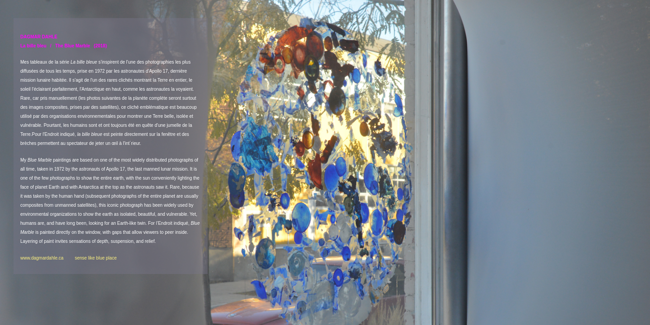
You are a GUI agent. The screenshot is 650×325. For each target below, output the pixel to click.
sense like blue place (96, 257)
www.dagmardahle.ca (47, 257)
